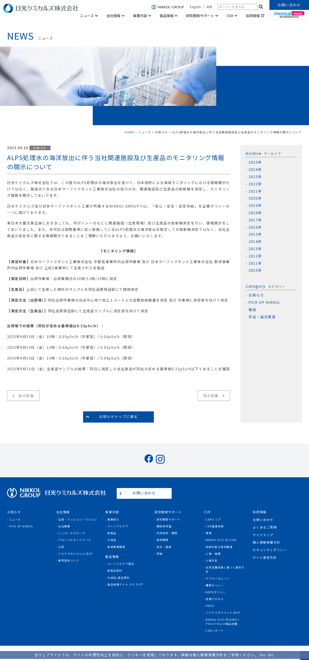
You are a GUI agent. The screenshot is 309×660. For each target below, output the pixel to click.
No (270, 654)
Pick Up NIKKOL (21, 526)
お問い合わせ (289, 4)
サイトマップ (263, 535)
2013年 (255, 248)
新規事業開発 (116, 547)
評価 (160, 553)
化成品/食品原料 (118, 577)
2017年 (255, 220)
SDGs (210, 606)
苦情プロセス (215, 599)
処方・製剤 (164, 547)
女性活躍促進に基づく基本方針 (225, 569)
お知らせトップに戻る (118, 416)
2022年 (255, 184)
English (195, 7)
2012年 (255, 256)
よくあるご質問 (265, 527)
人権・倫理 (213, 553)
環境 (209, 533)
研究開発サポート (200, 15)
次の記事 (210, 395)
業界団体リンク (68, 560)
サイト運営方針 (265, 557)
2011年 (255, 263)
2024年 (255, 169)
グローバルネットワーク (74, 540)
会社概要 (64, 526)
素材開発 (163, 540)
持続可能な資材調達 (219, 547)
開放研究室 (164, 526)
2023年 (255, 176)
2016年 (255, 227)
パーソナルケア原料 (120, 564)
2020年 (255, 198)
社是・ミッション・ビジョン (77, 519)
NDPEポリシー (216, 592)
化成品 (111, 540)
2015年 (255, 234)
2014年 (255, 241)
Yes (262, 654)
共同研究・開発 (167, 533)
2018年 (255, 212)
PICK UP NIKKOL (264, 302)
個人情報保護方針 (266, 542)
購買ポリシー (215, 585)
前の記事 (26, 395)
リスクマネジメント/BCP (75, 553)
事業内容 (140, 15)
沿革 (61, 547)
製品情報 (167, 15)
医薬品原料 (114, 570)
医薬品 (111, 533)
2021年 (255, 191)
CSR (230, 15)
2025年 (255, 162)
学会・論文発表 (262, 317)
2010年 (255, 270)
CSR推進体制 (215, 526)
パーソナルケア (117, 526)
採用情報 (253, 15)
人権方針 (212, 560)
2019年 (255, 205)
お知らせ (39, 148)
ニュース (87, 15)
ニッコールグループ (71, 533)
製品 (252, 309)
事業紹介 (113, 519)
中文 (209, 7)
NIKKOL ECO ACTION (221, 540)
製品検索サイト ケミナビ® (125, 584)
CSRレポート (215, 630)
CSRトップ (213, 519)
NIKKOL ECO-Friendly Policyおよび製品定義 (222, 622)
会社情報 (113, 15)
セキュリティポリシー (270, 550)
